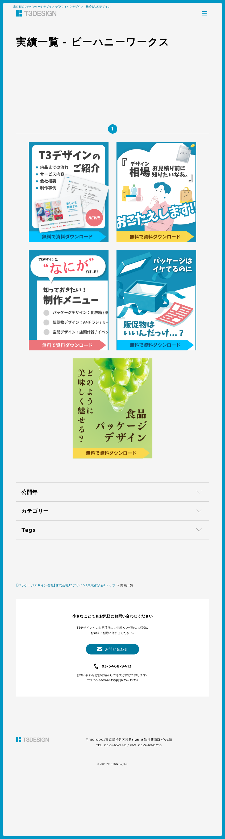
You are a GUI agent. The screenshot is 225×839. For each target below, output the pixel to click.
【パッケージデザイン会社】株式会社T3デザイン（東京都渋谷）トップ (65, 652)
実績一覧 (126, 652)
